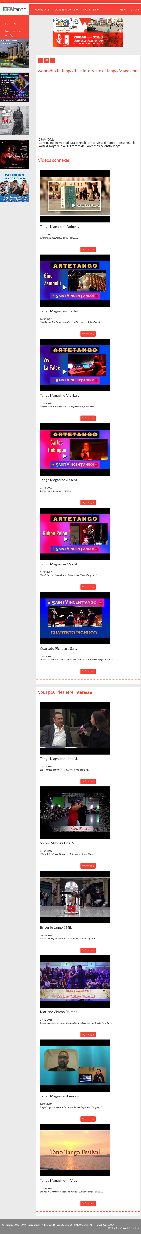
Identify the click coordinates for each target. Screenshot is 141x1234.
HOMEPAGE (43, 9)
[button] (75, 196)
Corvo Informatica (129, 1228)
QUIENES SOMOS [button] (66, 9)
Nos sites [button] (91, 9)
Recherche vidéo (13, 33)
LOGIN (135, 9)
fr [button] (122, 9)
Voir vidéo (88, 249)
